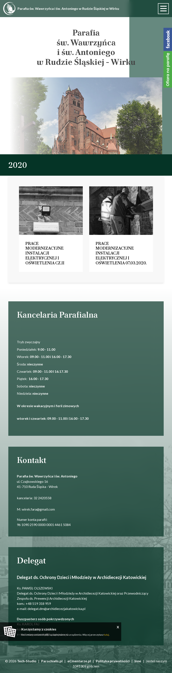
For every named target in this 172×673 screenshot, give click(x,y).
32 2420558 (42, 498)
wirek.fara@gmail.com (38, 509)
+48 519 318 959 (38, 603)
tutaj (106, 634)
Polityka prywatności (113, 661)
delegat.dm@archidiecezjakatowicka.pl (56, 608)
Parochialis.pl (52, 661)
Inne (137, 661)
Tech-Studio (26, 661)
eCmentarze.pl (79, 661)
